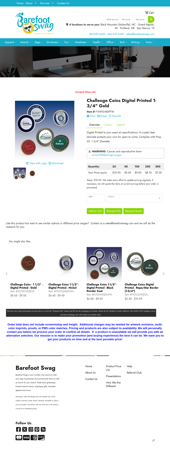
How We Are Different (113, 384)
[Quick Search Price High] (141, 19)
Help (129, 366)
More (150, 42)
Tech (123, 42)
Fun (67, 42)
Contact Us (63, 3)
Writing (136, 42)
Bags (39, 42)
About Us (90, 373)
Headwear (82, 42)
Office (111, 42)
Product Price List (113, 368)
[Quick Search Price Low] (127, 19)
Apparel (10, 42)
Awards (25, 42)
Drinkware (54, 42)
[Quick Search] (111, 19)
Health (98, 42)
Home (20, 3)
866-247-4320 (116, 34)
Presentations (113, 376)
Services (45, 3)
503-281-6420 (97, 34)
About (29, 3)
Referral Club (134, 373)
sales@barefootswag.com (140, 34)
